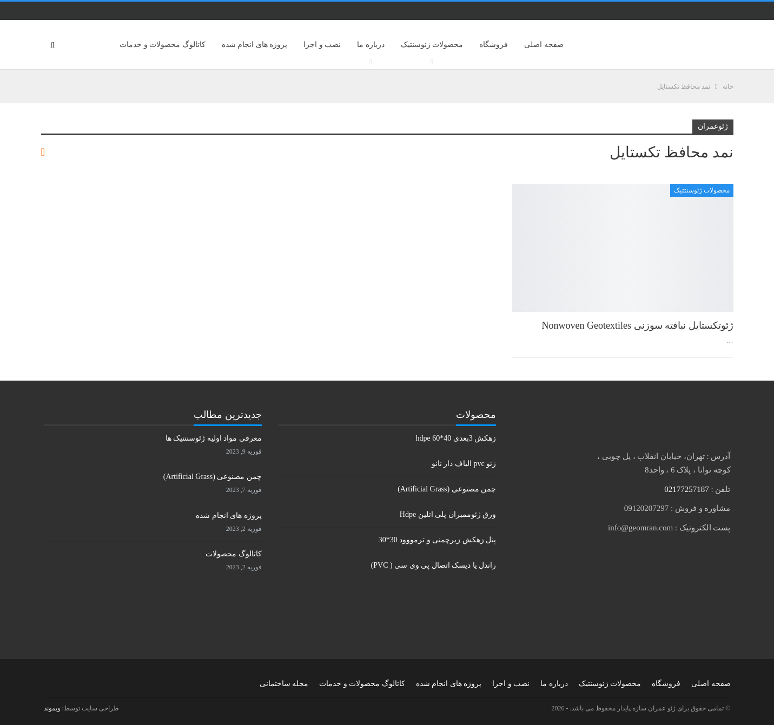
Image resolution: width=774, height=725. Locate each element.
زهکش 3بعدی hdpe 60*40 (455, 438)
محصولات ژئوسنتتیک (702, 190)
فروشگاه (493, 45)
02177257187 (686, 489)
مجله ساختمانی (284, 684)
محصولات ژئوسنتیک (432, 45)
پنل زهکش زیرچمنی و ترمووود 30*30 (438, 540)
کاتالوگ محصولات (234, 554)
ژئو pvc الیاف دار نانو (464, 464)
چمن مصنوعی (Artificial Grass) (447, 489)
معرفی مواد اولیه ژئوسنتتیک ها (214, 438)
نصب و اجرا (322, 45)
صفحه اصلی (544, 45)
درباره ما (371, 45)
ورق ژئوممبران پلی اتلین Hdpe (448, 514)
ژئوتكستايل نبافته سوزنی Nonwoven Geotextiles (637, 325)
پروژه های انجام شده (255, 45)
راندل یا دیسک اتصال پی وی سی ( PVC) (434, 565)
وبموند (52, 708)
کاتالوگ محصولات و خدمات (163, 45)
